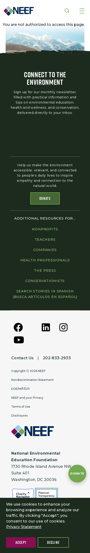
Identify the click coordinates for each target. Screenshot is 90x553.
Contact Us (22, 358)
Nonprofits (45, 229)
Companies (45, 250)
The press (45, 270)
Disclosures (19, 415)
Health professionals (45, 260)
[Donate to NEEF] (77, 474)
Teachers (45, 239)
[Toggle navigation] (82, 11)
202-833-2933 (57, 358)
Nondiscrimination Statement (32, 380)
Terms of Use (20, 406)
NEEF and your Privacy (27, 397)
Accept (21, 542)
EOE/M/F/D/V (20, 389)
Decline (53, 542)
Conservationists (45, 281)
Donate (45, 198)
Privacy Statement (23, 527)
